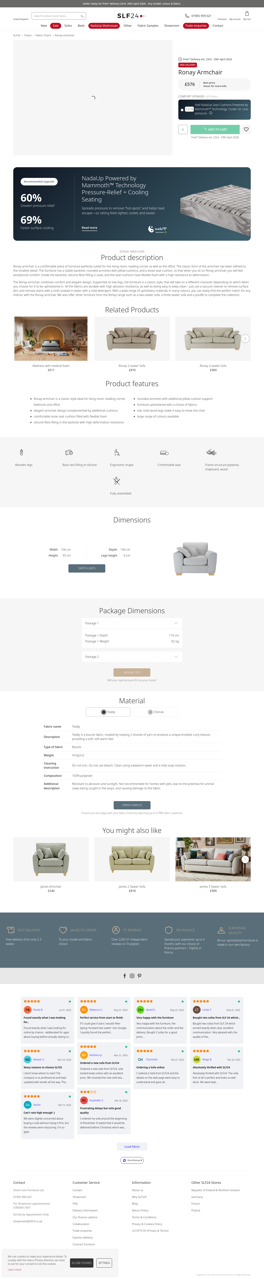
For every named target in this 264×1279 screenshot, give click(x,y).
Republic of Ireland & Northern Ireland (215, 1190)
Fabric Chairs (43, 35)
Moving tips (132, 672)
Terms (164, 1230)
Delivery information (85, 1210)
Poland (195, 1210)
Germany (197, 1197)
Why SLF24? (139, 1197)
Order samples (132, 805)
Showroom (171, 26)
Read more (89, 228)
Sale (56, 26)
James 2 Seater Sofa (132, 887)
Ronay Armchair (64, 35)
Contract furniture (84, 1244)
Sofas (68, 26)
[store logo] (132, 16)
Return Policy (140, 1210)
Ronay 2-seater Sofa (132, 366)
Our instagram (132, 976)
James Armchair (51, 887)
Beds (81, 26)
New (44, 26)
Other (128, 26)
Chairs (28, 35)
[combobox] (59, 16)
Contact (218, 26)
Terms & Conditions (144, 1217)
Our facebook (125, 976)
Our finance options (85, 1217)
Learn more (14, 1269)
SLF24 (16, 35)
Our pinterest (139, 976)
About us (137, 1190)
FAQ (75, 1203)
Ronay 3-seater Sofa (213, 366)
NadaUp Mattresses (104, 26)
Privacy (152, 1230)
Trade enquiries (196, 26)
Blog (135, 1203)
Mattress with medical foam (51, 366)
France (195, 1203)
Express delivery (83, 1237)
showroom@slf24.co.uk (27, 1221)
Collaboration (81, 1224)
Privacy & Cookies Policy (147, 1224)
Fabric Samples (148, 26)
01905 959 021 (22, 1197)
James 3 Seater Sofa (213, 887)
